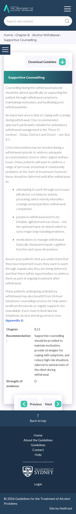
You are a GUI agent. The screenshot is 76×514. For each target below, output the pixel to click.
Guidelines (38, 445)
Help (38, 454)
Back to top (38, 421)
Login (38, 484)
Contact (38, 450)
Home (38, 435)
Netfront (66, 508)
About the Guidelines (38, 440)
